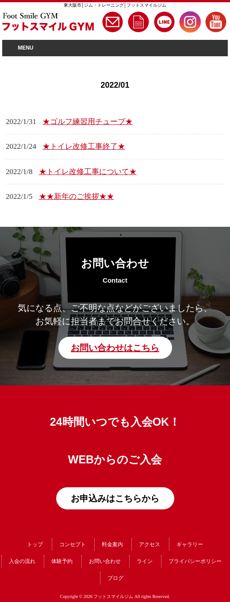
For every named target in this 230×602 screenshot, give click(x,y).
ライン (145, 561)
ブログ (115, 578)
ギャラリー (189, 544)
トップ (35, 544)
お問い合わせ (105, 561)
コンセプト (72, 544)
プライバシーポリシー (195, 561)
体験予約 (62, 561)
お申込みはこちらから (115, 498)
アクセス (149, 544)
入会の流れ (22, 561)
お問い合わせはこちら (115, 348)
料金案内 (112, 544)
